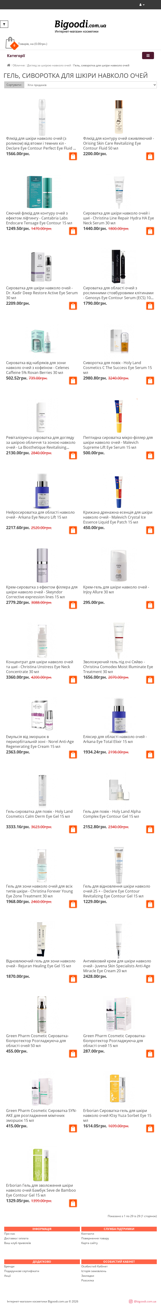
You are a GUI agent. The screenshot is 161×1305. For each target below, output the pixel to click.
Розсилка (87, 1280)
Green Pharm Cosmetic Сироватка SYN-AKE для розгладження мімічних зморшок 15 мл (41, 1115)
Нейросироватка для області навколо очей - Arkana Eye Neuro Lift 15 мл (40, 515)
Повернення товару (95, 1238)
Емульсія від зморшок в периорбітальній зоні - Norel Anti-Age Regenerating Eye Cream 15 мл (40, 741)
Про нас (9, 1234)
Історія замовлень (93, 1271)
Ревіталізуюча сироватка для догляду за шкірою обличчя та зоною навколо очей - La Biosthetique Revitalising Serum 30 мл (40, 445)
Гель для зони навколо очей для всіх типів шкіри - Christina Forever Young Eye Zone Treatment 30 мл (39, 891)
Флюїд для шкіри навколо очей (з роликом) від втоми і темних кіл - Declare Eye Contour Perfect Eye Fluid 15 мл (41, 146)
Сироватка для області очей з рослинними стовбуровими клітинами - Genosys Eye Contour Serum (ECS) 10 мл (118, 295)
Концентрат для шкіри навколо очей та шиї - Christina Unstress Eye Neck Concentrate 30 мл (39, 666)
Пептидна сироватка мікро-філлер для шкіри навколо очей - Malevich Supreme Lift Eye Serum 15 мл (118, 442)
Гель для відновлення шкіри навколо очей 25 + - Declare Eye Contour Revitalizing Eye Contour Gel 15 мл (116, 891)
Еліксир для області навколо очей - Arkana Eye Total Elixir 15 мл (115, 739)
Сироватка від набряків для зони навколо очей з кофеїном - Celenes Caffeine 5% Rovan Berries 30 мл (37, 367)
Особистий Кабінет (94, 1266)
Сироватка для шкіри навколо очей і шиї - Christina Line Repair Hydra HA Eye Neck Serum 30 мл (118, 218)
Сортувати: (14, 85)
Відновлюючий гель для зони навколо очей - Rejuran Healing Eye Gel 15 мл (40, 963)
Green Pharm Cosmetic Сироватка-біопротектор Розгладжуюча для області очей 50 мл (37, 1040)
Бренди (9, 1266)
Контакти (87, 1234)
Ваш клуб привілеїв (17, 1243)
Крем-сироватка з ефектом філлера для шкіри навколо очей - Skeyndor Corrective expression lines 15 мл (42, 591)
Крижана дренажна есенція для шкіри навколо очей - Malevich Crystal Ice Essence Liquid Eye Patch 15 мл (117, 517)
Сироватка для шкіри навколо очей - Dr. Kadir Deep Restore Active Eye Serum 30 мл (42, 292)
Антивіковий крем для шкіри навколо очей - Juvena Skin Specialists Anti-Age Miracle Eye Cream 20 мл (117, 965)
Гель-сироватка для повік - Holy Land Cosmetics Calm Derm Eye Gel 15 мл (39, 814)
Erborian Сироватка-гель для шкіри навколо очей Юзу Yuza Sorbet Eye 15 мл (117, 1115)
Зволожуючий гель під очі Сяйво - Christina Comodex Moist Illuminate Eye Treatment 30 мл (118, 666)
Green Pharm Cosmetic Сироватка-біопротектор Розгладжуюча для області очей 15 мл (114, 1040)
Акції (7, 1276)
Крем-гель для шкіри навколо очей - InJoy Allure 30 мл (116, 589)
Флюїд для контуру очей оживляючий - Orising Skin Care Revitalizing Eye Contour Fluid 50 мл (118, 143)
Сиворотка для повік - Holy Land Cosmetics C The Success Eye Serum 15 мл (117, 367)
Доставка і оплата (16, 1238)
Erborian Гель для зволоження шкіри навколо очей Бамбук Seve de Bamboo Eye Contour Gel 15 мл (41, 1190)
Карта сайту (89, 1243)
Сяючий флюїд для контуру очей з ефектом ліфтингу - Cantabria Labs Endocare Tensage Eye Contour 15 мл (39, 218)
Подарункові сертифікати (21, 1271)
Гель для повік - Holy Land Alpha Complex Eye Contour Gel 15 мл (112, 814)
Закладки (87, 1276)
